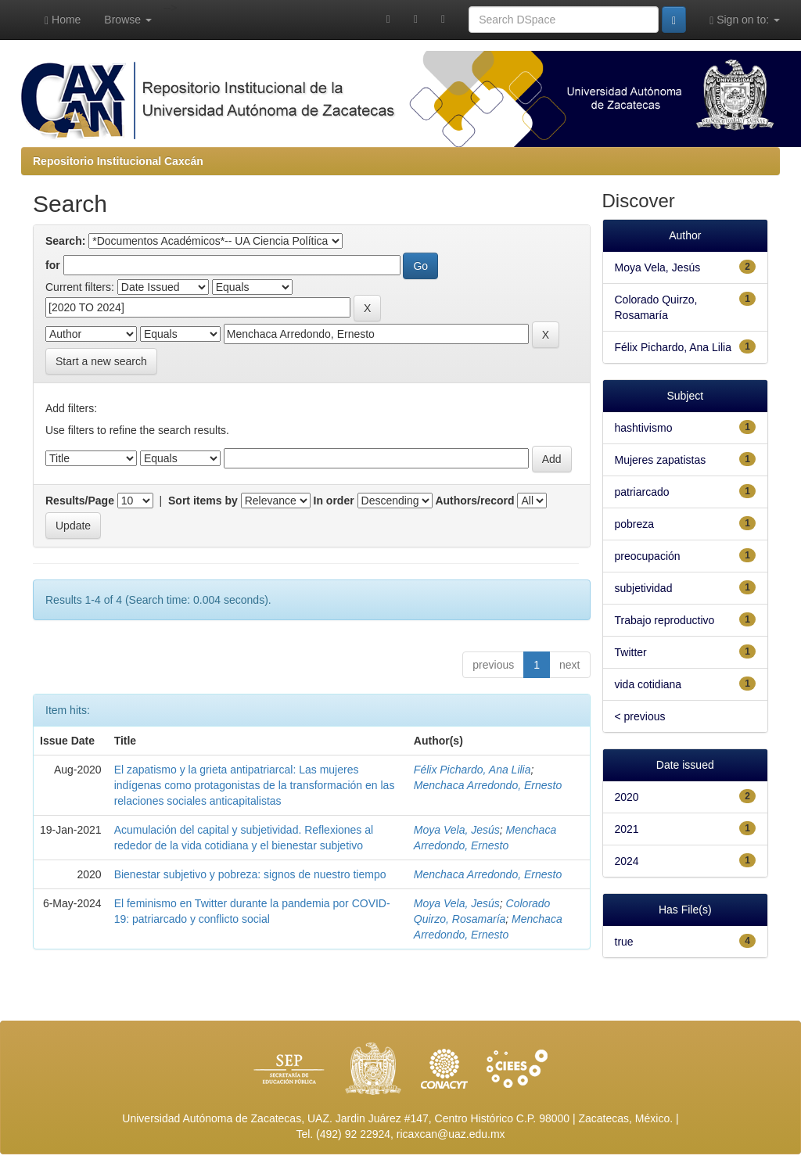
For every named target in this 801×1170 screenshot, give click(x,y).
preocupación (648, 556)
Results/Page (79, 500)
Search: (65, 241)
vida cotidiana (648, 684)
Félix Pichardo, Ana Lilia (472, 769)
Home (63, 20)
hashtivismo (644, 428)
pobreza (635, 524)
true (624, 941)
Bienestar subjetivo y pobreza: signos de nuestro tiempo (250, 874)
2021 (627, 829)
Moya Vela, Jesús (457, 830)
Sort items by (203, 500)
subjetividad (644, 588)
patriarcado (642, 492)
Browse (128, 19)
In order (334, 500)
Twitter (631, 652)
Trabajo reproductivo (665, 620)
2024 (627, 861)
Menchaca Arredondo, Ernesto (488, 785)
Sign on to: (744, 20)
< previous (640, 716)
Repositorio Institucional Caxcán (118, 161)
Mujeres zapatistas (660, 460)
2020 (627, 797)
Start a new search (101, 361)
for (52, 265)
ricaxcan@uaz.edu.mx (451, 1134)
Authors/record (474, 500)
